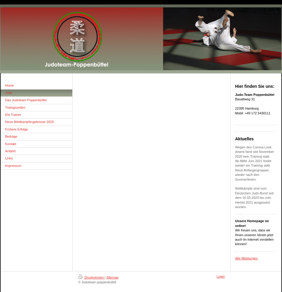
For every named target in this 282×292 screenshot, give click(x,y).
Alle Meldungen (246, 258)
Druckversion (91, 277)
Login (221, 276)
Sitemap (112, 277)
